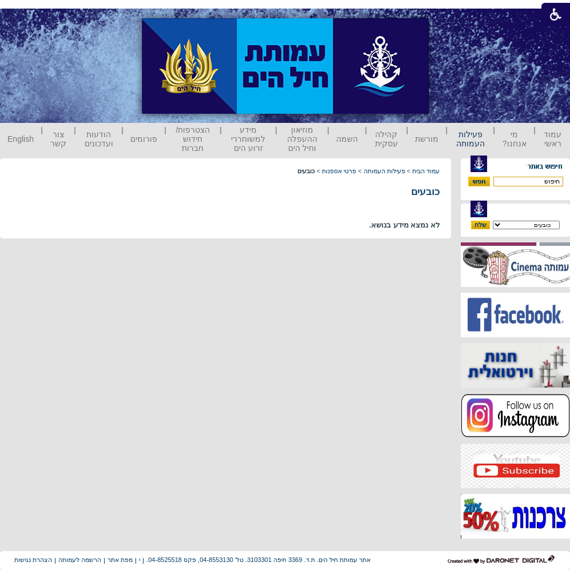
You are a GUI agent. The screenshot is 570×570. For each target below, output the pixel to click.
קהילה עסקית (386, 139)
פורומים (143, 139)
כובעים (425, 191)
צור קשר (58, 139)
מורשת (427, 139)
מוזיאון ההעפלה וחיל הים (302, 139)
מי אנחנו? (515, 139)
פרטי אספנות (339, 171)
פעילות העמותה (470, 139)
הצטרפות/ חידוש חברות (193, 139)
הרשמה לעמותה (79, 559)
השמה (347, 139)
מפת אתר (120, 559)
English (20, 139)
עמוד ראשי (552, 139)
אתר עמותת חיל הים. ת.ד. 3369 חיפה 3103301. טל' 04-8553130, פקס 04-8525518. (258, 559)
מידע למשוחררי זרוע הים (248, 139)
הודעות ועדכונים (99, 139)
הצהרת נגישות (33, 559)
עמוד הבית (426, 171)
